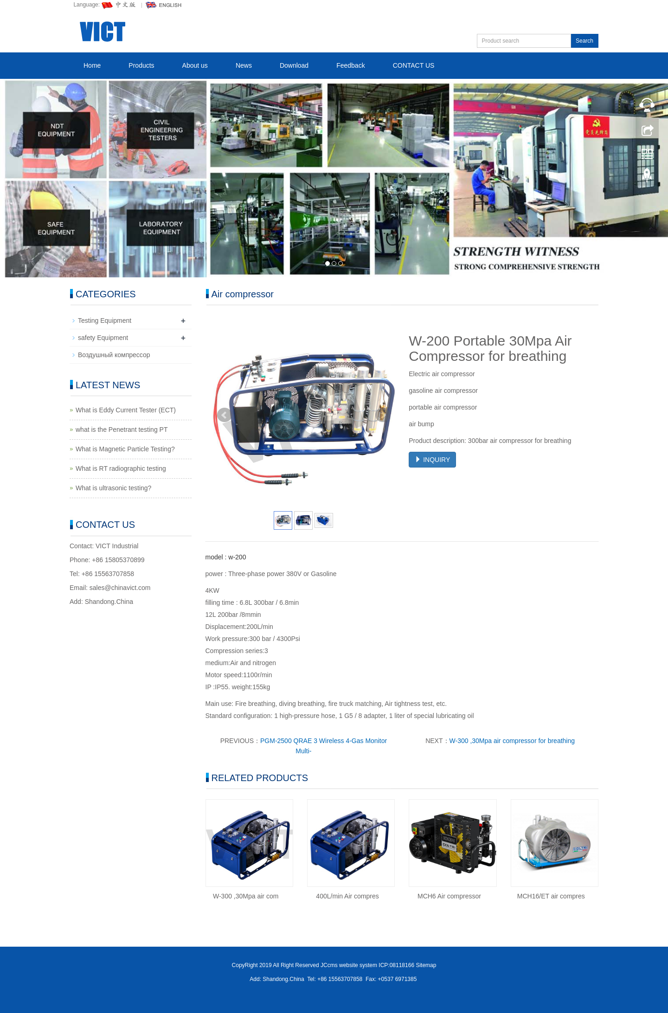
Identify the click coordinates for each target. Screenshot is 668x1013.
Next (382, 415)
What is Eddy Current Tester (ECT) (126, 410)
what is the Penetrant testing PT (121, 429)
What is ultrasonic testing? (113, 488)
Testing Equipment (104, 320)
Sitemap (426, 965)
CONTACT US (414, 65)
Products (141, 65)
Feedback (350, 65)
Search (584, 41)
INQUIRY (432, 459)
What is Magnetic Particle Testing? (125, 449)
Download (294, 65)
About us (195, 65)
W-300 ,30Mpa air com (245, 896)
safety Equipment (103, 337)
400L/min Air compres (347, 896)
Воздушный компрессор (114, 355)
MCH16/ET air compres (551, 896)
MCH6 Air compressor (449, 896)
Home (92, 65)
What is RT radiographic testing (121, 468)
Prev (224, 415)
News (244, 65)
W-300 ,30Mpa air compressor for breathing (512, 740)
